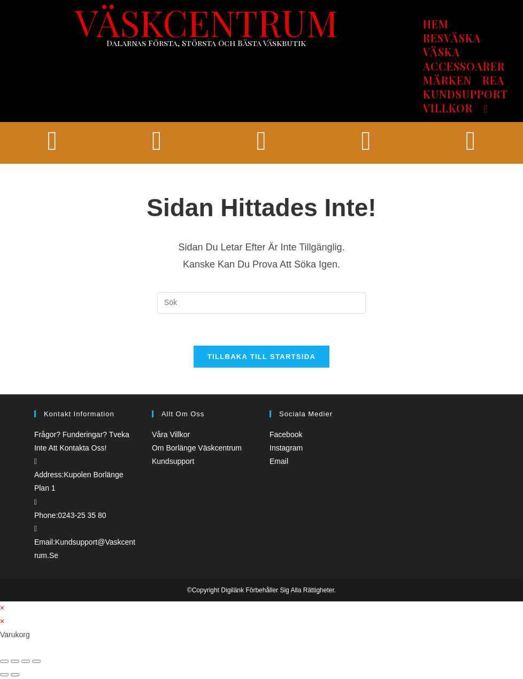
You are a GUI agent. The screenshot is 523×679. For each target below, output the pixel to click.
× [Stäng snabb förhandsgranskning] (2, 608)
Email (279, 461)
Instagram (286, 448)
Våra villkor (171, 434)
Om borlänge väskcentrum (197, 448)
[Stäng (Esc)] (4, 661)
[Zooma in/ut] (36, 661)
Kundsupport (173, 461)
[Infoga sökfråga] (261, 303)
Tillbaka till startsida (261, 357)
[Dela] (15, 661)
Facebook (286, 434)
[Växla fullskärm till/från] (25, 661)
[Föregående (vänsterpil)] (4, 674)
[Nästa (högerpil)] (15, 674)
